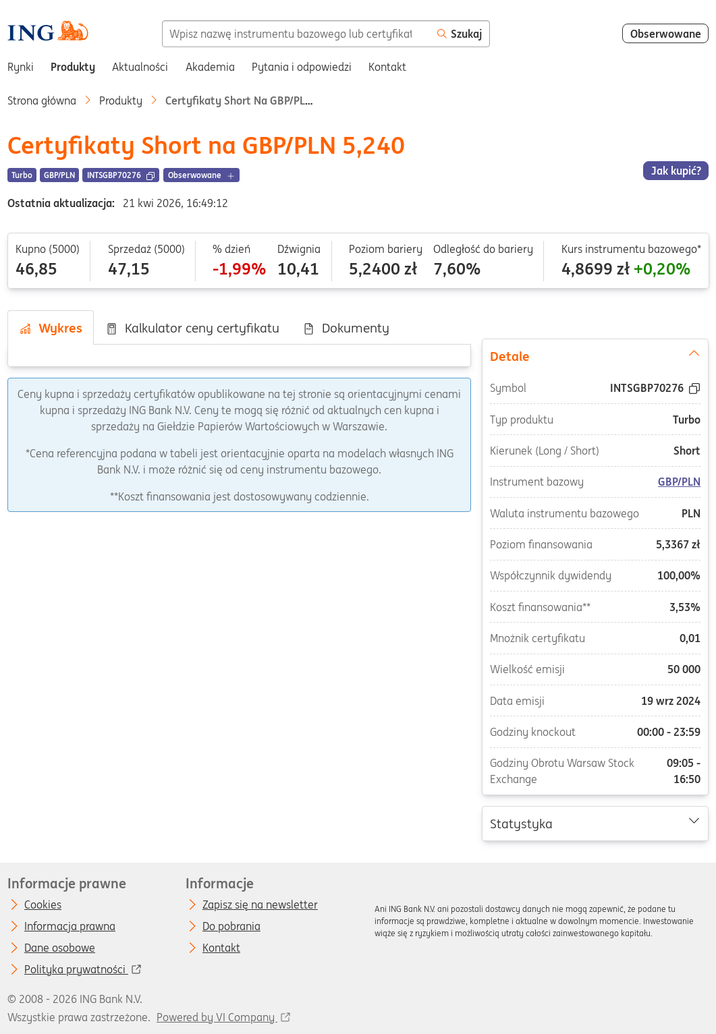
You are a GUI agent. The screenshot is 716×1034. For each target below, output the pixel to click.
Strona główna (41, 100)
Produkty (120, 100)
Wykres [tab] (50, 328)
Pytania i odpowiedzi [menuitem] (302, 67)
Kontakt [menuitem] (387, 67)
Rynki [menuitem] (20, 67)
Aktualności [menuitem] (140, 67)
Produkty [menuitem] (73, 67)
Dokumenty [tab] (345, 328)
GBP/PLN (680, 481)
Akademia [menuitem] (210, 67)
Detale (595, 355)
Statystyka (595, 823)
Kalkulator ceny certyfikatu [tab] (192, 328)
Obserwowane (665, 33)
